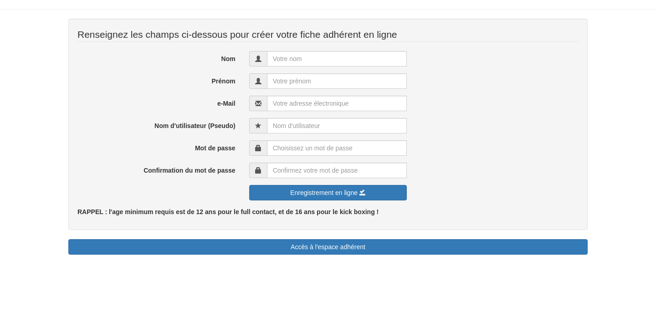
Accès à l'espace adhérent (328, 247)
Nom (228, 58)
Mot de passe (215, 148)
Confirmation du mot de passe (189, 170)
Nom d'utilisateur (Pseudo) (195, 125)
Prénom (224, 81)
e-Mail (226, 103)
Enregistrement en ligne (328, 192)
